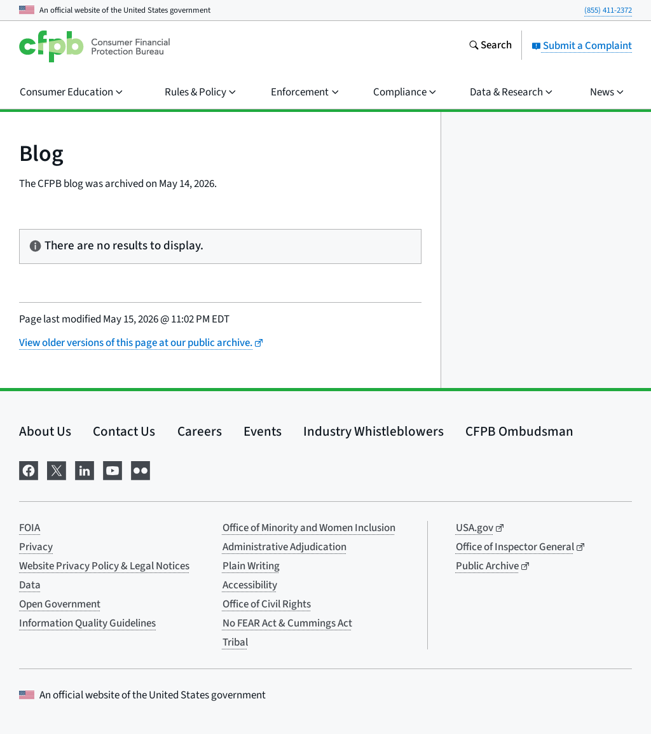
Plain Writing (251, 566)
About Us (45, 431)
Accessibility (250, 585)
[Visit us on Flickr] (140, 469)
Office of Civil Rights (267, 604)
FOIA (29, 528)
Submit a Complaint (581, 45)
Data (30, 585)
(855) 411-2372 (608, 10)
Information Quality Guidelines (87, 623)
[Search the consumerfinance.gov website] (490, 46)
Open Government (59, 604)
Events (262, 431)
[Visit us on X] (56, 469)
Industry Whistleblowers (373, 431)
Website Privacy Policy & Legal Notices (104, 566)
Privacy (36, 547)
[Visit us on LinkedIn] (84, 469)
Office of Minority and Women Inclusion (309, 528)
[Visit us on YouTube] (112, 469)
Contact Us (124, 431)
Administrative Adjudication (284, 547)
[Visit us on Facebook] (28, 469)
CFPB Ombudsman (519, 431)
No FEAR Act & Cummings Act (287, 623)
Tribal (235, 642)
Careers (199, 431)
